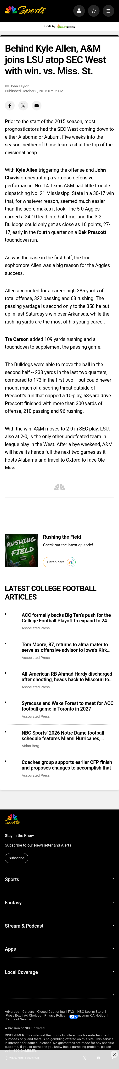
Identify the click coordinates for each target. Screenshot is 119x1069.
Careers (28, 1011)
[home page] (25, 11)
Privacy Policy (54, 1016)
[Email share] (37, 105)
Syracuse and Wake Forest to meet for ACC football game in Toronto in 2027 (67, 706)
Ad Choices (32, 1016)
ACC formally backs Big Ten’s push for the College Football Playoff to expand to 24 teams (66, 618)
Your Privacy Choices (95, 1016)
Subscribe (16, 858)
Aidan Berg (30, 746)
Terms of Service (35, 1020)
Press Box (13, 1016)
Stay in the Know (19, 835)
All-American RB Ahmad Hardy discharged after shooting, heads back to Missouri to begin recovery (67, 676)
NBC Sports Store (90, 1011)
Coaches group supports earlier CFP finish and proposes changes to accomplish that (67, 765)
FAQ (71, 1011)
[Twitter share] (23, 105)
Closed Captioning (51, 1011)
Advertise (12, 1011)
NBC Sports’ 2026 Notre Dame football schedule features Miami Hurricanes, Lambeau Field (63, 735)
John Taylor (19, 86)
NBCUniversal (35, 1028)
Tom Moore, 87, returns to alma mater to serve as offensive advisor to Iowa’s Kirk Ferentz (65, 647)
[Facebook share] (10, 105)
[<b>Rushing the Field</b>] (21, 550)
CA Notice (12, 1020)
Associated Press (36, 628)
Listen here (60, 562)
